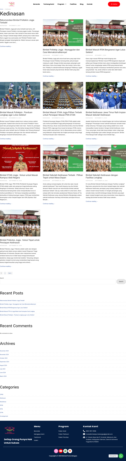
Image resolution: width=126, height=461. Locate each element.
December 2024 (4, 351)
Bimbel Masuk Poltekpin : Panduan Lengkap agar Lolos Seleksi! (16, 113)
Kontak (89, 4)
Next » (10, 273)
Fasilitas (73, 4)
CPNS (1, 394)
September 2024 (4, 361)
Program (62, 4)
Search (2, 278)
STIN (1, 409)
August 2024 (3, 365)
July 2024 (2, 369)
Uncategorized (4, 416)
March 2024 (3, 376)
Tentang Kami (48, 4)
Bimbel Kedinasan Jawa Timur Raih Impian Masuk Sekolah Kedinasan (106, 113)
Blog (81, 4)
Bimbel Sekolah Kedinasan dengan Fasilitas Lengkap (102, 176)
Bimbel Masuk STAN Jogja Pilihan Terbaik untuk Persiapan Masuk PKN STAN (62, 113)
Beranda (36, 4)
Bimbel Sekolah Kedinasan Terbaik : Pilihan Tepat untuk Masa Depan (63, 176)
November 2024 (4, 354)
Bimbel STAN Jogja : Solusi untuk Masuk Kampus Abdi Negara (19, 176)
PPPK (1, 405)
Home (1, 9)
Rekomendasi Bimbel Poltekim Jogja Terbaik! (12, 300)
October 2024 (3, 358)
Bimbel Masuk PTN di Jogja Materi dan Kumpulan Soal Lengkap (17, 311)
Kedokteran (3, 401)
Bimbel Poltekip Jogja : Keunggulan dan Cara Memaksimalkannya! (61, 51)
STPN (1, 412)
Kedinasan (3, 25)
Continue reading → (6, 46)
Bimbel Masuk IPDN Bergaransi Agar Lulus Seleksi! (14, 307)
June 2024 (3, 372)
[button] (114, 4)
